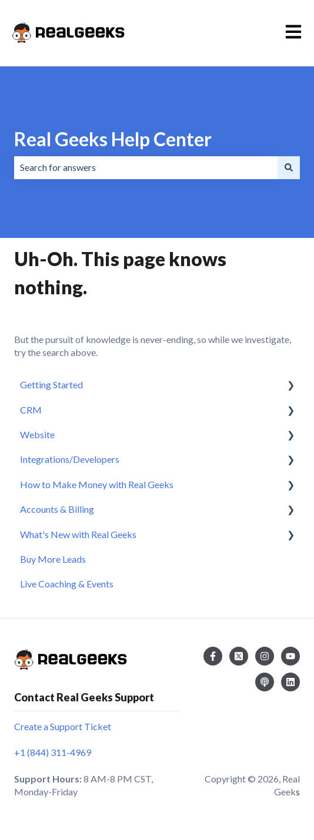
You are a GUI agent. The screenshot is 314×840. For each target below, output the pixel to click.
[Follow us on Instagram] (264, 656)
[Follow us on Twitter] (238, 656)
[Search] (289, 167)
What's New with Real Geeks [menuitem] (78, 534)
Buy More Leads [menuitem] (53, 559)
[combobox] (146, 167)
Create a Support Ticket (62, 726)
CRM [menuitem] (31, 409)
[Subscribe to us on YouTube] (290, 656)
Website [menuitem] (37, 434)
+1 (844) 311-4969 (52, 752)
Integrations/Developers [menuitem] (69, 459)
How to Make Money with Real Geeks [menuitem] (96, 484)
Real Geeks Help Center (113, 138)
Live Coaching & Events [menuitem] (66, 583)
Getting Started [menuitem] (51, 384)
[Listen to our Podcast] (264, 682)
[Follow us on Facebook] (212, 656)
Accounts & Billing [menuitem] (57, 509)
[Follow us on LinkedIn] (290, 682)
